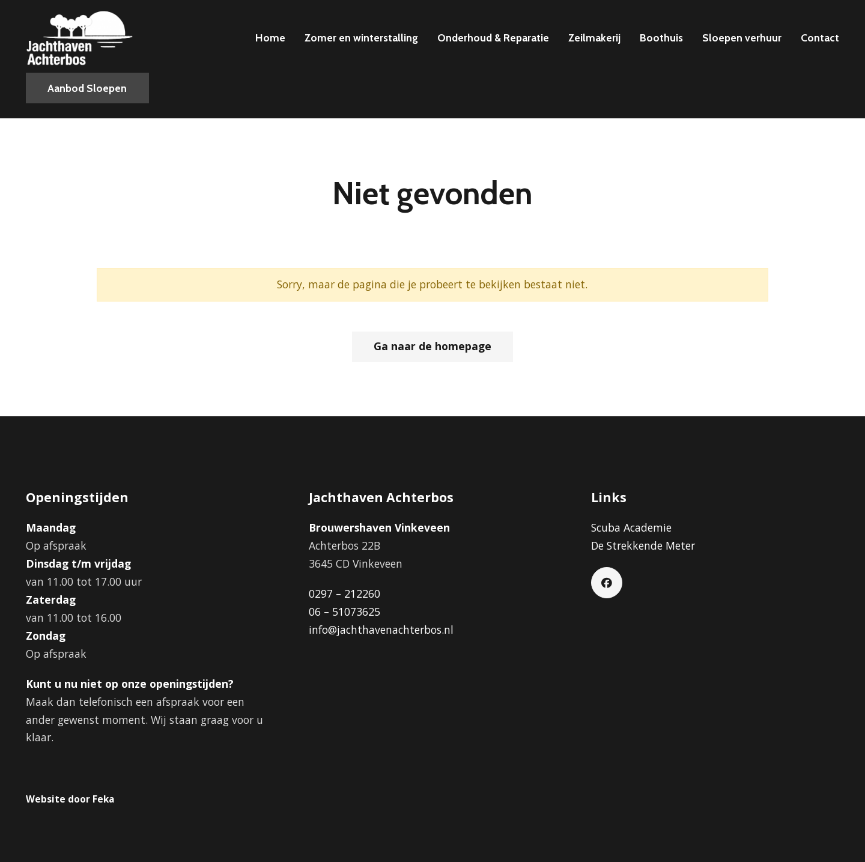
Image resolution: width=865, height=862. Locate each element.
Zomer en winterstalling (361, 37)
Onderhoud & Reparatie (493, 37)
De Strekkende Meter (643, 545)
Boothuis (661, 37)
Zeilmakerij (594, 37)
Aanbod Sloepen (87, 88)
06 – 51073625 (344, 611)
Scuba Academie (631, 527)
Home (270, 37)
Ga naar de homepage (432, 346)
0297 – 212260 (344, 593)
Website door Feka (70, 799)
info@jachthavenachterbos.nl (381, 629)
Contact (820, 37)
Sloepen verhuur (742, 37)
